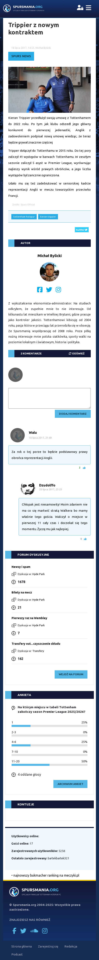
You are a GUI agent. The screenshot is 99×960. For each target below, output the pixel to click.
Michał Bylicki (50, 256)
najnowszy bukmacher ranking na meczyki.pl (46, 875)
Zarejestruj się (48, 946)
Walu (33, 432)
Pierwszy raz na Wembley (29, 618)
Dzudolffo (47, 485)
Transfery (38, 650)
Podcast (17, 954)
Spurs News (21, 56)
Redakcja (70, 946)
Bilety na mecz (22, 592)
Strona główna (21, 946)
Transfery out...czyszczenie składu (36, 643)
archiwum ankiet (70, 783)
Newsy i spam (21, 566)
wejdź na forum (71, 674)
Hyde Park (38, 574)
